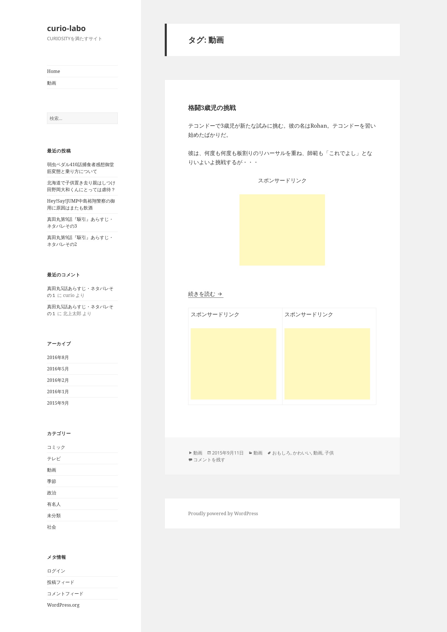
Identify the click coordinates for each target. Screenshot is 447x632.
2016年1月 (58, 391)
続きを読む (206, 293)
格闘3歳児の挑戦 (212, 107)
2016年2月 (58, 380)
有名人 (54, 504)
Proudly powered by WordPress (223, 513)
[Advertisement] (282, 230)
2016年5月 (58, 369)
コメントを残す (209, 459)
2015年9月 (58, 403)
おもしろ (281, 453)
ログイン (56, 571)
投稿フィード (60, 582)
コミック (56, 447)
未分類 (54, 515)
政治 (51, 493)
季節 (51, 481)
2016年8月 (58, 357)
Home (53, 71)
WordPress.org (63, 605)
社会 (51, 527)
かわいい (302, 453)
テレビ (54, 458)
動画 (51, 83)
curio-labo (66, 28)
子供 (329, 453)
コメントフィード (65, 593)
